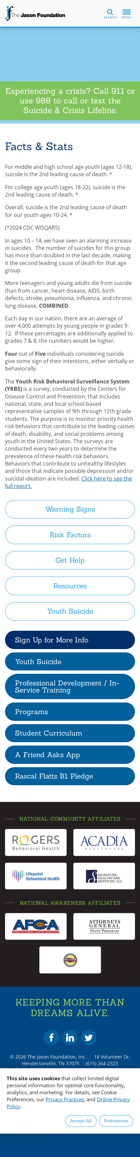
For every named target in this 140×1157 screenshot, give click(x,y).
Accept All (81, 1121)
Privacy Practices (65, 1099)
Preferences (116, 1121)
